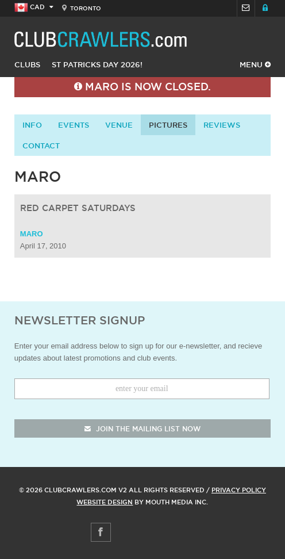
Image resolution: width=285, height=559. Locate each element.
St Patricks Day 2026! (97, 64)
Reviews (221, 125)
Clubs (27, 64)
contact (41, 145)
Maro (31, 233)
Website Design (104, 502)
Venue (119, 125)
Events (73, 125)
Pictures (168, 125)
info (32, 125)
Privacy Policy (238, 490)
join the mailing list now (142, 428)
